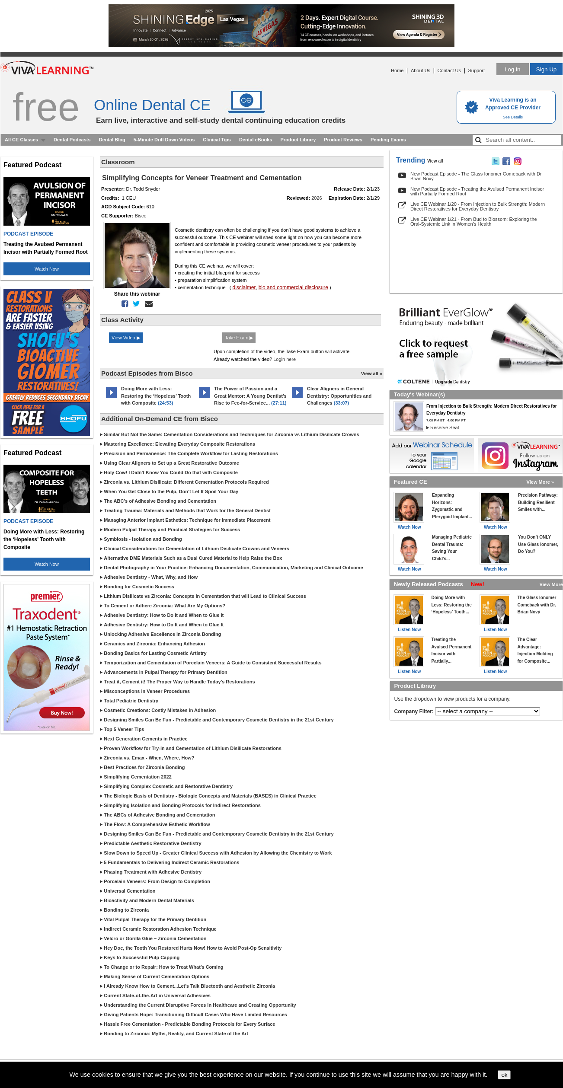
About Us (420, 70)
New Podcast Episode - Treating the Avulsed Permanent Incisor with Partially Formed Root (477, 191)
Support (476, 70)
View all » (371, 373)
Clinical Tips (217, 139)
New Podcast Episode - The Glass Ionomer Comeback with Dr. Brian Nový (476, 176)
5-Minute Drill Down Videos (164, 139)
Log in (512, 69)
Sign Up (546, 69)
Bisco (141, 215)
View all (435, 161)
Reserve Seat (444, 427)
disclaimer (244, 287)
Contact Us (449, 70)
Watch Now (47, 268)
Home (397, 70)
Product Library (298, 139)
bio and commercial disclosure (293, 287)
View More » (540, 482)
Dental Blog (112, 139)
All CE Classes (21, 139)
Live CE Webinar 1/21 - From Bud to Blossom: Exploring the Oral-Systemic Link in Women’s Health (473, 222)
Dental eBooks (255, 139)
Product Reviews (343, 139)
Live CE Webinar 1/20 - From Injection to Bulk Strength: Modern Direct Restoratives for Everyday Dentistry (477, 206)
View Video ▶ (126, 337)
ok (504, 1075)
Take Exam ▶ (239, 337)
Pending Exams (388, 139)
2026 (316, 198)
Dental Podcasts (72, 139)
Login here (284, 359)
